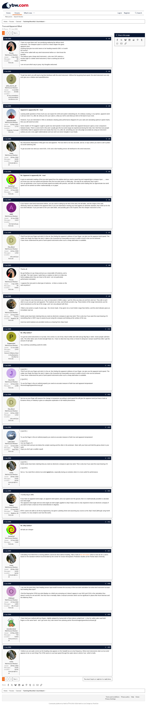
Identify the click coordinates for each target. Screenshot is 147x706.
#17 (109, 551)
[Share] (106, 38)
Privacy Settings (110, 699)
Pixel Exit (95, 703)
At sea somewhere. (12, 95)
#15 (109, 491)
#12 (109, 394)
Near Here (15, 449)
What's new (28, 13)
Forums (17, 13)
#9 (109, 296)
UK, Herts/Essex (13, 224)
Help (132, 697)
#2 (109, 71)
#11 (109, 365)
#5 (109, 171)
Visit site (10, 62)
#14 (109, 458)
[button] (34, 13)
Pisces (6, 29)
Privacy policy (125, 697)
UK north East (14, 257)
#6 (109, 200)
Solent (16, 61)
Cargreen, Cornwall (12, 130)
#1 (109, 38)
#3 (109, 106)
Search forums (18, 17)
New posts (8, 17)
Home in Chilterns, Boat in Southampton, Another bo (11, 355)
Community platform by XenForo (67, 703)
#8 (109, 265)
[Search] (138, 13)
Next (15, 33)
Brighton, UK (14, 318)
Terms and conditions (112, 697)
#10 (109, 329)
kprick (16, 161)
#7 (109, 232)
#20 (109, 647)
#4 (109, 139)
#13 (109, 427)
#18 (109, 583)
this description (85, 554)
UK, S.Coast (14, 606)
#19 (109, 614)
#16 (109, 522)
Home (8, 13)
